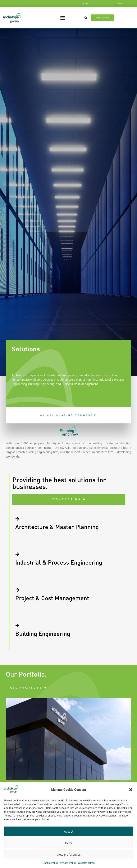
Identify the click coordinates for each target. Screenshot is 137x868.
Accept (68, 831)
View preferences (69, 854)
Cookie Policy (50, 863)
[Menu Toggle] (62, 17)
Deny (68, 843)
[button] (131, 790)
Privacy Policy (68, 863)
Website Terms (86, 863)
